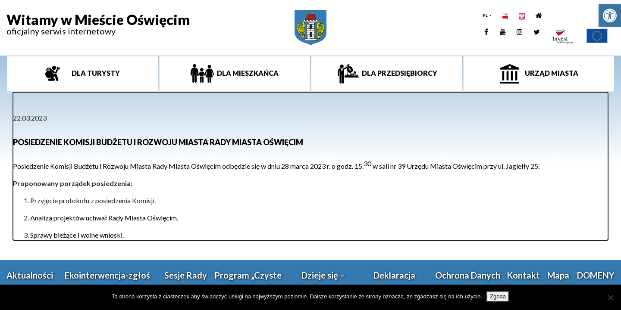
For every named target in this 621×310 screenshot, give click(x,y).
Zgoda (498, 296)
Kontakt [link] (523, 275)
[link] (610, 15)
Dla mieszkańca (247, 73)
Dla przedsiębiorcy (399, 73)
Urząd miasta (551, 73)
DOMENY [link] (596, 275)
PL (486, 15)
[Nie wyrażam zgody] (610, 297)
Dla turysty (95, 73)
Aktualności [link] (29, 275)
